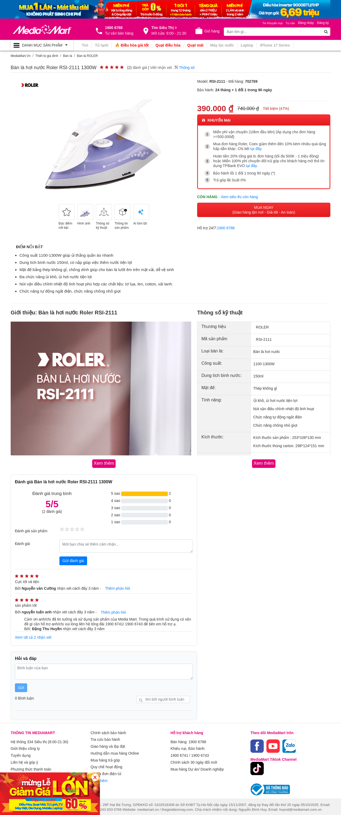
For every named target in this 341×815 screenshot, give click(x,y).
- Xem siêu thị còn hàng (238, 196)
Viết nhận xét (161, 67)
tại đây (255, 149)
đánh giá (140, 67)
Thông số (184, 67)
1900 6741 (179, 753)
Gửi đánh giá (73, 560)
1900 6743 (200, 753)
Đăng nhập (306, 23)
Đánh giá (22, 543)
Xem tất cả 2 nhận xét (33, 637)
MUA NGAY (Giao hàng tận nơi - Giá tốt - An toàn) (263, 209)
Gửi (21, 686)
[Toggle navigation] (42, 45)
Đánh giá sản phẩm (31, 531)
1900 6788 (226, 227)
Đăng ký (323, 23)
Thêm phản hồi (117, 588)
